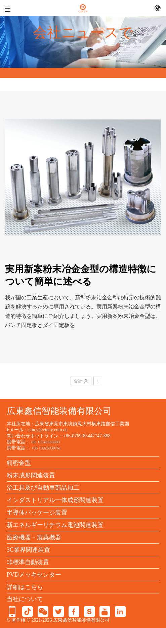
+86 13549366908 (45, 442)
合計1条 (81, 381)
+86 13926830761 (46, 448)
